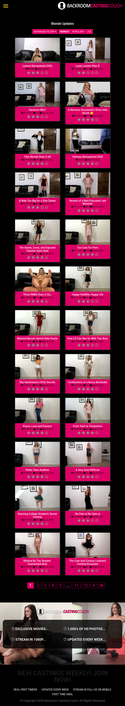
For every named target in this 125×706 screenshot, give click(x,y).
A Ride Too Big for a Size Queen (37, 200)
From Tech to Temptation (87, 426)
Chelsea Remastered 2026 (87, 156)
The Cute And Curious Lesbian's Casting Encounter (87, 562)
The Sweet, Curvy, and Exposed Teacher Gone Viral (37, 249)
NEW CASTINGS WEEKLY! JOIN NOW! (63, 676)
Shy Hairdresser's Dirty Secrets (37, 382)
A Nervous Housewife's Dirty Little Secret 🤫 (87, 111)
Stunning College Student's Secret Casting (37, 515)
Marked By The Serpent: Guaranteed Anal (37, 562)
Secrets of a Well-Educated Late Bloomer (87, 202)
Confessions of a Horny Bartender (87, 382)
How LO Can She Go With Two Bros (87, 338)
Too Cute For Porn (87, 247)
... (68, 585)
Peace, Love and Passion (37, 426)
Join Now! (62, 656)
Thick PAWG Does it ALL (37, 294)
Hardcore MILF (37, 109)
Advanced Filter (45, 31)
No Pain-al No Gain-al (87, 513)
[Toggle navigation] (6, 6)
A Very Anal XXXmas (88, 469)
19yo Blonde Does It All (37, 156)
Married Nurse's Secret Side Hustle (37, 338)
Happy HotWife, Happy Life (87, 294)
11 (76, 585)
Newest (64, 31)
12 (85, 585)
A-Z (89, 31)
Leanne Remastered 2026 (37, 65)
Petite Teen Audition (37, 469)
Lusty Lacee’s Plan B (87, 65)
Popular (77, 31)
